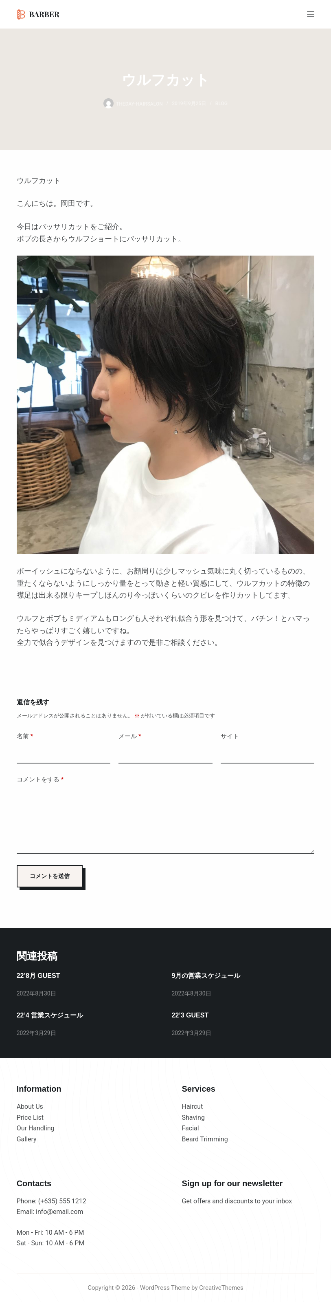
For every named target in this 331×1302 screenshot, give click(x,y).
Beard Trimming (205, 1139)
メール (129, 736)
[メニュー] (310, 14)
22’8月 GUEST (38, 975)
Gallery (27, 1139)
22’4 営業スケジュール (50, 1015)
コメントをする (40, 780)
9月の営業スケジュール (206, 975)
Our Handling (36, 1128)
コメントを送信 (50, 876)
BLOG (221, 103)
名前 (25, 736)
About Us (30, 1106)
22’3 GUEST (190, 1015)
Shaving (193, 1117)
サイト (230, 736)
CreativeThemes (221, 1287)
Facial (190, 1128)
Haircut (192, 1106)
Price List (30, 1117)
